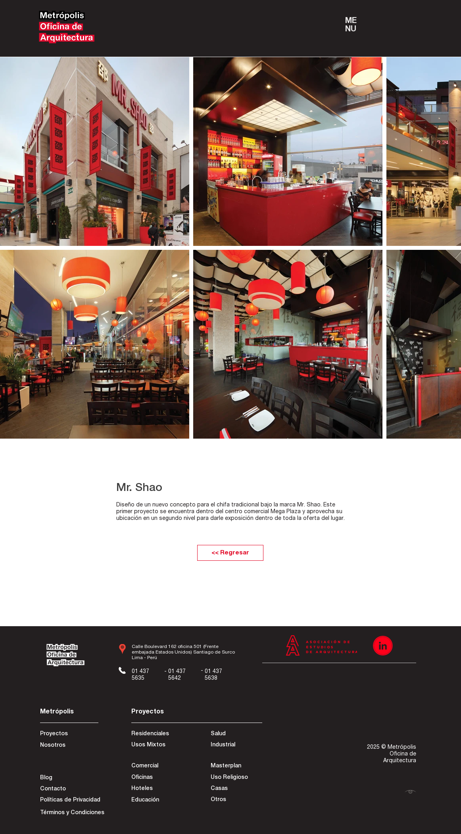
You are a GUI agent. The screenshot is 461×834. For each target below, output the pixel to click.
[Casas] (236, 789)
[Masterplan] (236, 766)
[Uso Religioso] (236, 778)
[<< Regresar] (230, 553)
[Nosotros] (68, 746)
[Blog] (68, 778)
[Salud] (239, 734)
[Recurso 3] (383, 646)
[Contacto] (68, 789)
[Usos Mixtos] (159, 745)
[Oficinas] (156, 778)
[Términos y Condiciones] (72, 813)
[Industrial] (239, 745)
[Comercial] (159, 766)
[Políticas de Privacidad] (70, 800)
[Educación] (156, 800)
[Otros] (236, 800)
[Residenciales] (159, 734)
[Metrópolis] (68, 712)
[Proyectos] (68, 734)
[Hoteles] (156, 789)
